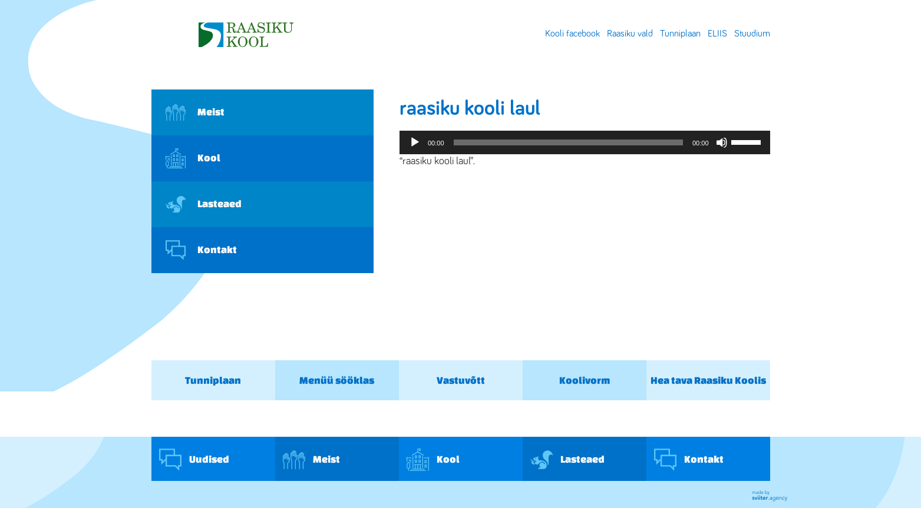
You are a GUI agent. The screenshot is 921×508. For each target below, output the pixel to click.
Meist (195, 112)
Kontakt (201, 250)
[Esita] (415, 142)
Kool (193, 158)
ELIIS (717, 33)
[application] (585, 142)
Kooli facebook (572, 33)
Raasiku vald (630, 33)
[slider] (568, 142)
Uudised (194, 460)
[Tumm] (722, 142)
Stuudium (752, 33)
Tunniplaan (680, 33)
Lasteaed (204, 204)
